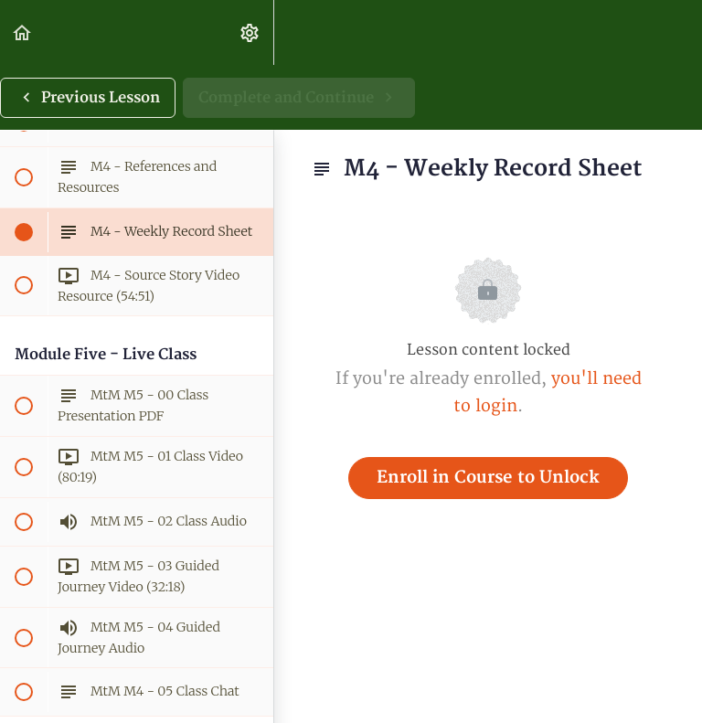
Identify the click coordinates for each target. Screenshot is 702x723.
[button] (23, 32)
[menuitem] (250, 32)
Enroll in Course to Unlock (488, 477)
